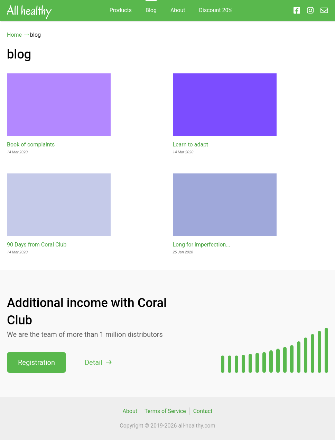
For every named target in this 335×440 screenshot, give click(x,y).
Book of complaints (31, 144)
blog (151, 10)
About (177, 10)
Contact (203, 411)
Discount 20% (216, 10)
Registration (36, 362)
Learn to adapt (190, 144)
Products (121, 10)
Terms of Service (165, 411)
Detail (93, 362)
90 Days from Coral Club (36, 244)
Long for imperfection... (202, 244)
